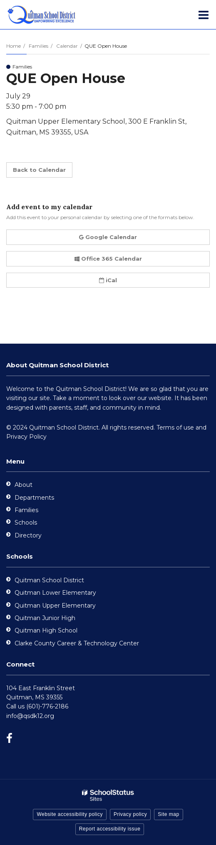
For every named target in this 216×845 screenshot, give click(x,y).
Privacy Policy (26, 436)
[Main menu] (203, 14)
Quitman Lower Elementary (55, 592)
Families (38, 46)
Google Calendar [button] (108, 237)
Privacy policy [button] (130, 814)
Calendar (67, 46)
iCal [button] (108, 280)
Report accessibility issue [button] (110, 829)
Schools (26, 522)
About (23, 484)
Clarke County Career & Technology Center (77, 643)
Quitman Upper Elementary (55, 605)
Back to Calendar (39, 169)
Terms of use (175, 427)
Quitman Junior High (45, 618)
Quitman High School (46, 630)
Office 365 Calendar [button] (108, 258)
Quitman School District (49, 580)
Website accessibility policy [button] (70, 814)
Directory (28, 535)
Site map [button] (168, 814)
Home (13, 46)
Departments (34, 497)
